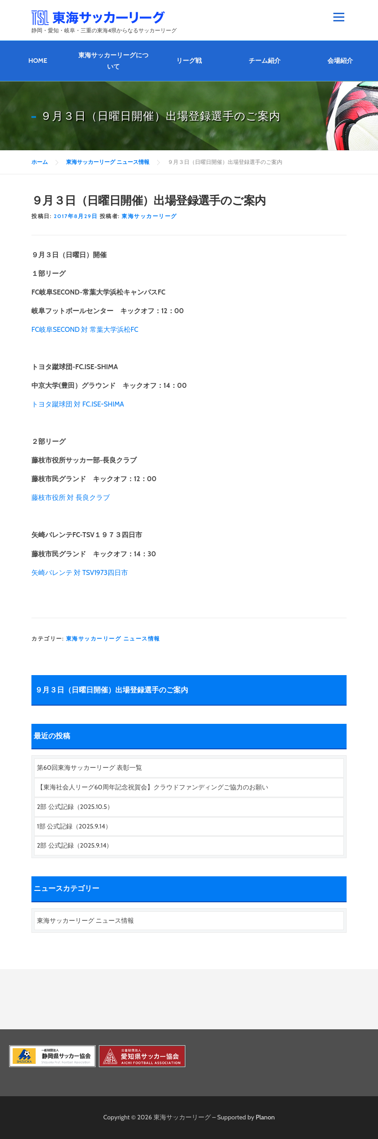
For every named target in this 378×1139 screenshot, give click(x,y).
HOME (37, 60)
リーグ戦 (189, 60)
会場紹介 (340, 60)
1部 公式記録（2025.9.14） (74, 826)
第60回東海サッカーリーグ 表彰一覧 (89, 767)
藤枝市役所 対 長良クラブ (70, 497)
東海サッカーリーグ (149, 216)
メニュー (339, 16)
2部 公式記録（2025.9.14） (74, 845)
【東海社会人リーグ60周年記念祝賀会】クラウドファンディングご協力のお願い (152, 787)
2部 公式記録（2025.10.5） (75, 807)
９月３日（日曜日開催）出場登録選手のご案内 (111, 690)
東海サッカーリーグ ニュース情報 (113, 638)
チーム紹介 (265, 60)
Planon (265, 1117)
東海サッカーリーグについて (113, 61)
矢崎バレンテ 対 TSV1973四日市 (79, 573)
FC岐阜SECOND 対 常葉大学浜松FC (84, 329)
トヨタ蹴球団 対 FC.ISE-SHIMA (77, 404)
